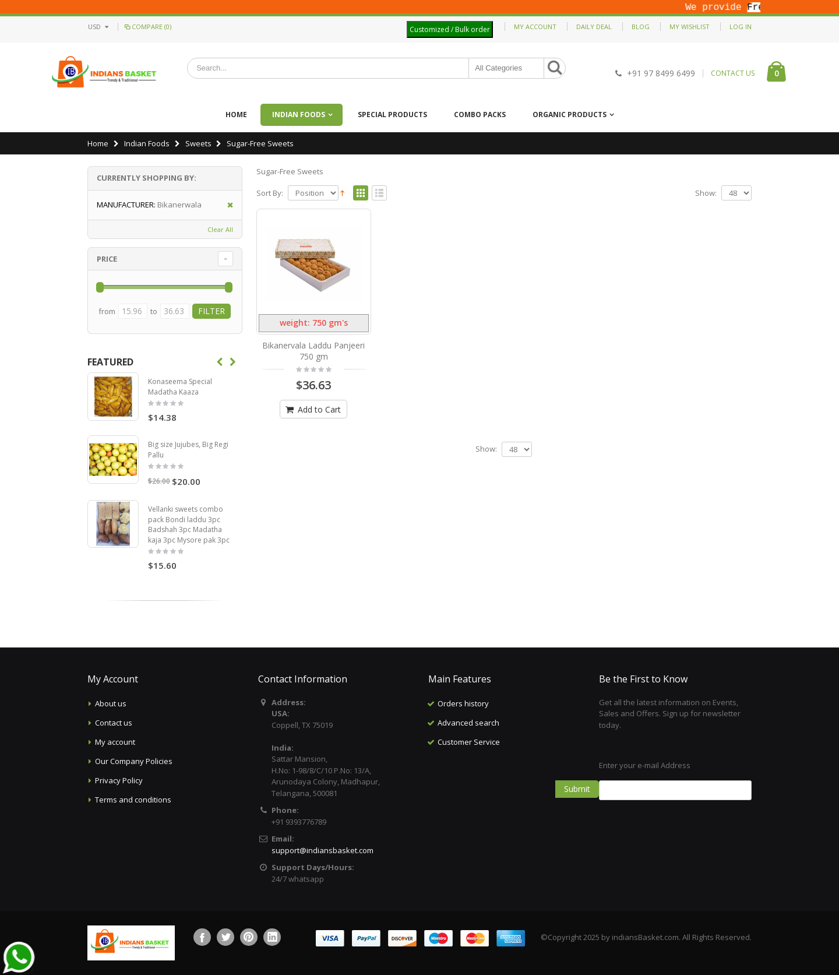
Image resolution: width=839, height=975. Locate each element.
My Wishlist (689, 26)
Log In (740, 26)
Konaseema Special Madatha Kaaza (180, 386)
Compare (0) (147, 26)
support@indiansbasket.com (322, 850)
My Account (535, 26)
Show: (706, 193)
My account (115, 742)
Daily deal (594, 26)
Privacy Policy (119, 780)
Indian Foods (298, 114)
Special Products (392, 114)
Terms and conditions (133, 799)
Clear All (220, 229)
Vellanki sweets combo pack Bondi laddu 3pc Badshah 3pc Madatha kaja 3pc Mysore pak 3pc (189, 524)
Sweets (198, 143)
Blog (641, 26)
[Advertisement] (504, 810)
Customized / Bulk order (450, 29)
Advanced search (468, 722)
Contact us (113, 722)
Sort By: (269, 193)
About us (110, 703)
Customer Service (469, 742)
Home (97, 143)
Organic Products (570, 114)
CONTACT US (733, 73)
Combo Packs (480, 114)
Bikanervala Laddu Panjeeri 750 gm (313, 351)
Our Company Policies (133, 761)
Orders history (463, 703)
